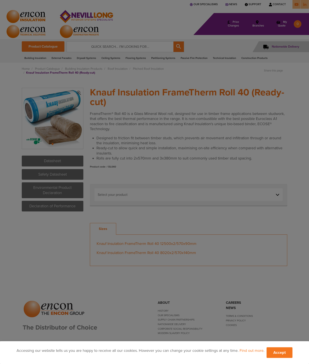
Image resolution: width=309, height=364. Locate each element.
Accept (279, 352)
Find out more (252, 350)
